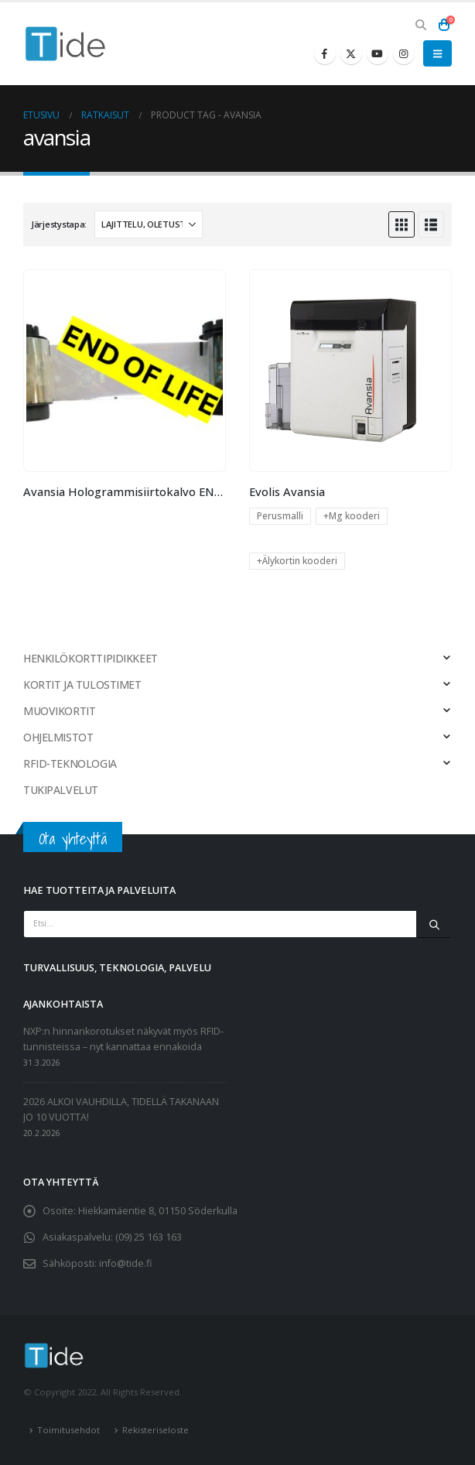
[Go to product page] (124, 370)
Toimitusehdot (68, 1430)
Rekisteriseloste (155, 1430)
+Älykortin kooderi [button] (297, 560)
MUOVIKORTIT (59, 710)
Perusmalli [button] (280, 515)
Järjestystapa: (59, 224)
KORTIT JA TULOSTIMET (82, 684)
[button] (420, 24)
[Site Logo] (65, 44)
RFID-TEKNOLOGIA (70, 763)
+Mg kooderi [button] (351, 515)
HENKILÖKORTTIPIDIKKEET (90, 658)
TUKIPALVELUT (60, 789)
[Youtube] (377, 53)
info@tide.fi (125, 1263)
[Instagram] (404, 53)
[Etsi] (434, 924)
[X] (351, 53)
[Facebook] (325, 53)
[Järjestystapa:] (148, 224)
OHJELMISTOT (58, 737)
